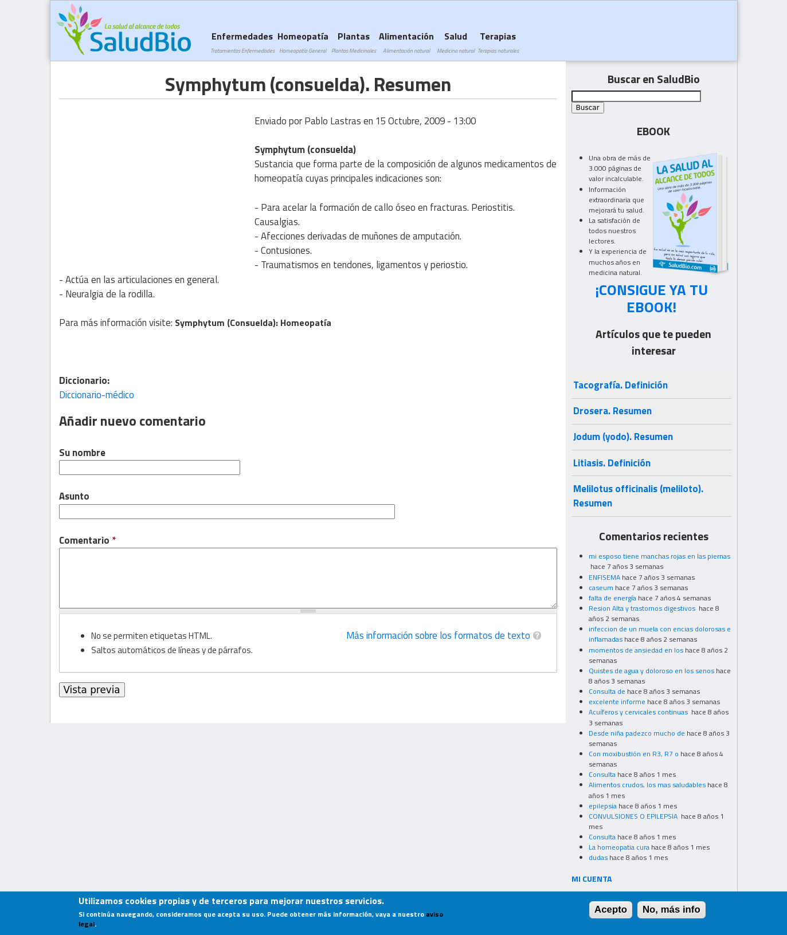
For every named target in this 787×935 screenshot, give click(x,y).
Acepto (610, 909)
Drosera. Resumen (612, 410)
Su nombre (82, 453)
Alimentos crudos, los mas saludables (647, 784)
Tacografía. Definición (620, 385)
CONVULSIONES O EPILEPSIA (634, 816)
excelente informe (617, 701)
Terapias (498, 42)
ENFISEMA (604, 577)
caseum (601, 587)
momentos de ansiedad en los (636, 650)
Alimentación (406, 42)
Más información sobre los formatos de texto (438, 635)
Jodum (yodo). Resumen (623, 436)
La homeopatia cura (619, 847)
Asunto (74, 496)
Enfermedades (242, 42)
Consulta (602, 774)
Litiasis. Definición (612, 462)
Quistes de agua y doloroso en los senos (651, 670)
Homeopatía (302, 42)
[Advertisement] (155, 179)
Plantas (353, 42)
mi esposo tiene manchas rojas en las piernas (659, 556)
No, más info (671, 909)
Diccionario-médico (96, 394)
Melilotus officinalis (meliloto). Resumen (638, 495)
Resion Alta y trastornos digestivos (643, 608)
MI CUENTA (591, 879)
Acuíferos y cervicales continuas (639, 711)
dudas (598, 857)
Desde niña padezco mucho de (637, 733)
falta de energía (612, 597)
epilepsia (603, 805)
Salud (456, 42)
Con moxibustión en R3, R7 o (634, 753)
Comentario (87, 540)
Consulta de (607, 691)
